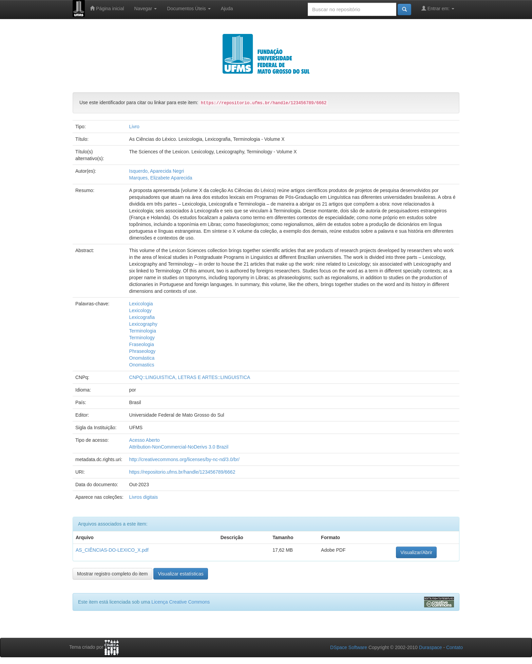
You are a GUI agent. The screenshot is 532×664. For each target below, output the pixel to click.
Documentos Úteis (188, 8)
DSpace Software (348, 647)
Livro (134, 126)
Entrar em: (437, 8)
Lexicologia (141, 303)
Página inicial (107, 8)
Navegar (145, 8)
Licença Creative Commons (180, 602)
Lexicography (143, 324)
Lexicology (140, 310)
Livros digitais (143, 497)
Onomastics (141, 364)
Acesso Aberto (144, 440)
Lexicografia (142, 317)
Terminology (142, 337)
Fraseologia (141, 344)
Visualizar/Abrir (416, 552)
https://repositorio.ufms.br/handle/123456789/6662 (182, 472)
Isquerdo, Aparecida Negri (156, 171)
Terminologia (142, 331)
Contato (454, 647)
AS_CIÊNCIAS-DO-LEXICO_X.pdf (112, 550)
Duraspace (430, 647)
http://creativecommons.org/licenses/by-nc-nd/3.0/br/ (184, 459)
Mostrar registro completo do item (112, 573)
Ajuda (227, 8)
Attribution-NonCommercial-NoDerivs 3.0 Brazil (179, 447)
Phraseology (142, 351)
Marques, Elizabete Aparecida (160, 178)
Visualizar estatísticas (180, 573)
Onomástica (142, 358)
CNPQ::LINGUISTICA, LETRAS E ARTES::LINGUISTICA (189, 377)
